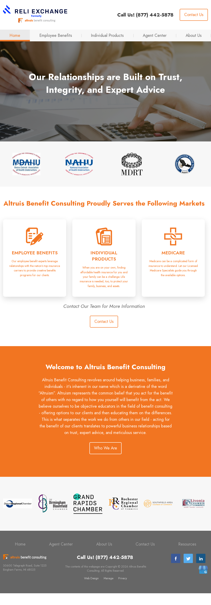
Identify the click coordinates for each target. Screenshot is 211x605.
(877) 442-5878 (154, 14)
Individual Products (107, 35)
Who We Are (105, 460)
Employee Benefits (55, 35)
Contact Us (193, 15)
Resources (187, 556)
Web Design (91, 590)
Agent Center (154, 35)
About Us (194, 35)
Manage (108, 590)
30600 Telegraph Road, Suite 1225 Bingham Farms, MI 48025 (25, 579)
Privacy (122, 590)
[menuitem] (15, 35)
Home (14, 35)
